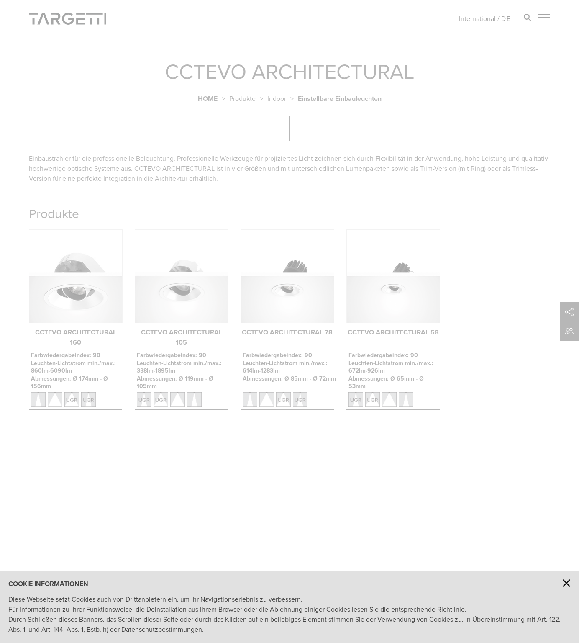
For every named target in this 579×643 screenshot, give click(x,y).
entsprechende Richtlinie (428, 609)
